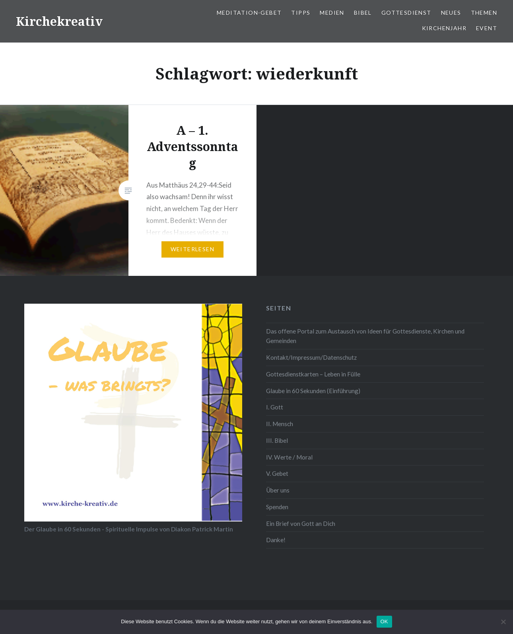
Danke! (276, 539)
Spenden (277, 506)
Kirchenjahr (444, 28)
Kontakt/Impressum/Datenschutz (311, 357)
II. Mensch (279, 423)
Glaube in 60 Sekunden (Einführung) (313, 390)
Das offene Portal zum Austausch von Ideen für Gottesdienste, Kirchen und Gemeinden (365, 336)
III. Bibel (277, 440)
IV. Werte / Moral (289, 457)
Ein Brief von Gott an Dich (300, 523)
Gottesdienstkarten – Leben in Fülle (313, 374)
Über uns (278, 490)
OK (384, 621)
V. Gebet (277, 473)
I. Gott (274, 407)
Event (486, 28)
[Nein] (503, 622)
